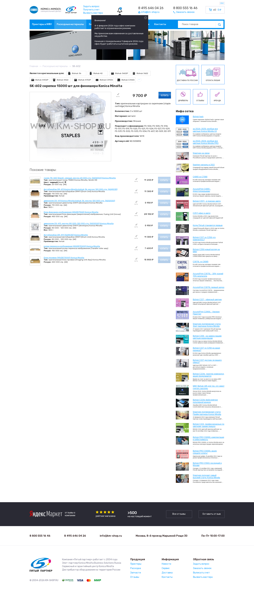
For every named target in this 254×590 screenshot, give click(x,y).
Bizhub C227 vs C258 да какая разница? (206, 349)
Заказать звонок (202, 568)
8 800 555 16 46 (185, 8)
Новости (166, 564)
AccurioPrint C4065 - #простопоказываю (202, 190)
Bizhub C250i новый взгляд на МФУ (206, 250)
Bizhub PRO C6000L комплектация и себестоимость (208, 438)
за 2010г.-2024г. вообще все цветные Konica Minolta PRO (206, 142)
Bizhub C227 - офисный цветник (207, 299)
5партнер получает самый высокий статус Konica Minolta (206, 476)
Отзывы (134, 577)
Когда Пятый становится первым (208, 225)
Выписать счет (201, 572)
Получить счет (91, 9)
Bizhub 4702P (82, 80)
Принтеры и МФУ (42, 24)
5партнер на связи (201, 153)
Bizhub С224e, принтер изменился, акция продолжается (208, 375)
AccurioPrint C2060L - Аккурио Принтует (206, 313)
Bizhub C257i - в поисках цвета (207, 201)
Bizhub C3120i (126, 80)
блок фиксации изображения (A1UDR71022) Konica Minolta (71, 212)
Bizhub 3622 (140, 73)
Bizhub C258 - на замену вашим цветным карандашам (207, 337)
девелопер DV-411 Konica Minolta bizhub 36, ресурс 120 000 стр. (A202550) (79, 201)
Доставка (167, 572)
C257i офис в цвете (201, 213)
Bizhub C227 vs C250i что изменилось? (204, 238)
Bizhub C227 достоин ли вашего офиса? (207, 361)
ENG (222, 3)
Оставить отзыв (211, 514)
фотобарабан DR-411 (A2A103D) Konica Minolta (66, 235)
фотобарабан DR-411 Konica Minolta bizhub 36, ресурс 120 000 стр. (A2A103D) (80, 189)
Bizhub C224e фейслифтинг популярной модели (205, 401)
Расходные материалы (70, 24)
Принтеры (135, 564)
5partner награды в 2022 (204, 165)
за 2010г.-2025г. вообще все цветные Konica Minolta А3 (205, 130)
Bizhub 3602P (119, 73)
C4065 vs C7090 (200, 177)
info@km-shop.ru (111, 535)
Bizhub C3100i (104, 80)
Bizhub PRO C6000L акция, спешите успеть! (205, 452)
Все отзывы (179, 514)
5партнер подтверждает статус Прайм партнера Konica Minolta (207, 413)
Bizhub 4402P (39, 80)
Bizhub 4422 (60, 80)
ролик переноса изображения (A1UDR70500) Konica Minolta (72, 246)
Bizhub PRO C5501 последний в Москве (207, 464)
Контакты (160, 24)
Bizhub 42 (96, 73)
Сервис (166, 568)
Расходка (135, 568)
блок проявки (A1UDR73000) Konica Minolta (64, 257)
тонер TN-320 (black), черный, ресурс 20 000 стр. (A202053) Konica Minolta (80, 178)
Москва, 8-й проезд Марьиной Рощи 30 (161, 535)
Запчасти (135, 572)
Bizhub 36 (74, 73)
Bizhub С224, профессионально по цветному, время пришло (208, 425)
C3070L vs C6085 (200, 262)
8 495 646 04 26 (150, 8)
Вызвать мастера (93, 13)
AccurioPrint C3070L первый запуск (208, 287)
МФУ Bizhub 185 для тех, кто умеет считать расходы (208, 387)
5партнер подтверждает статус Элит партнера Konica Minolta (207, 325)
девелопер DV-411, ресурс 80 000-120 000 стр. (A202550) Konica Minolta (79, 223)
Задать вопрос (91, 6)
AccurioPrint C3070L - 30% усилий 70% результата (208, 275)
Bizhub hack (198, 116)
